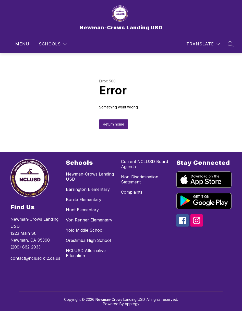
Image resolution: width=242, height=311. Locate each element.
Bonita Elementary (83, 199)
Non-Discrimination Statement (139, 179)
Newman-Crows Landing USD (90, 176)
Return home (113, 124)
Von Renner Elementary (89, 219)
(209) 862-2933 (25, 247)
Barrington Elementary (88, 189)
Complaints (131, 192)
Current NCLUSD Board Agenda (144, 164)
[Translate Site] (203, 44)
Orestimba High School (88, 240)
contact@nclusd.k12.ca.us (35, 258)
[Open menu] (18, 44)
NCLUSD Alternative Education (86, 253)
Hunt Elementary (82, 209)
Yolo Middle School (84, 230)
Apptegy (132, 304)
